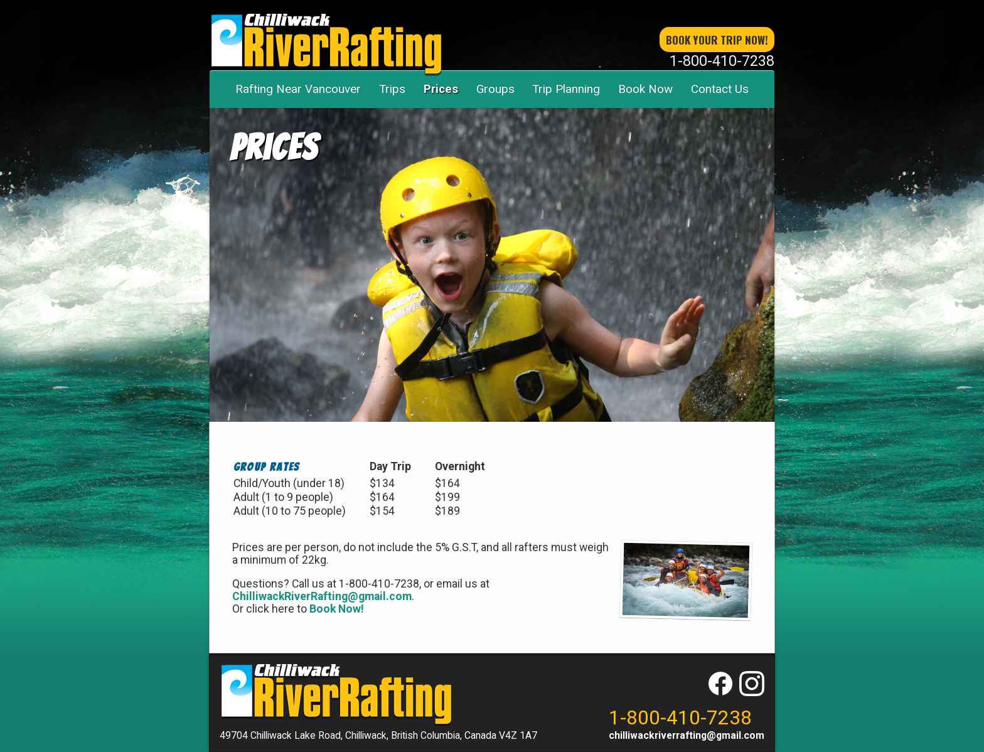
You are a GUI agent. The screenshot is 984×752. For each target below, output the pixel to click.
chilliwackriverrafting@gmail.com (686, 735)
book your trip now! (717, 39)
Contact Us (720, 89)
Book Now (645, 89)
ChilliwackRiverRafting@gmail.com (322, 596)
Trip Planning (566, 89)
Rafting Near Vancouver (298, 89)
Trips (392, 89)
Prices (441, 89)
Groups (495, 89)
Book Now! (336, 609)
